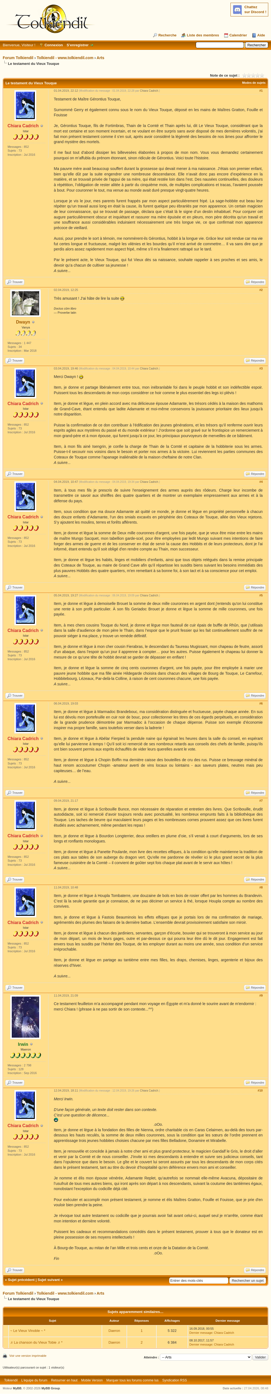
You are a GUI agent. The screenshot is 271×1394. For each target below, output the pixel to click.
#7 (261, 800)
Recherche (167, 35)
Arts (100, 58)
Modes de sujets (254, 82)
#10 (260, 1090)
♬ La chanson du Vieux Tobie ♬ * (36, 1342)
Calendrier (238, 35)
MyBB (17, 1388)
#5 (261, 595)
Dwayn (23, 322)
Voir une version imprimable (28, 1355)
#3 (261, 368)
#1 (261, 90)
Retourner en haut (64, 1380)
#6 (261, 703)
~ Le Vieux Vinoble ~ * (27, 1331)
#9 (261, 995)
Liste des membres (203, 35)
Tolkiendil (11, 1380)
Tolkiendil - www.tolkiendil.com (65, 58)
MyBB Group (50, 1388)
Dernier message (200, 1332)
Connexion (54, 45)
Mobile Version (92, 1380)
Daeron (114, 1331)
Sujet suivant (49, 1280)
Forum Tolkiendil (18, 58)
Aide (261, 35)
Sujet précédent (21, 1280)
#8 (261, 887)
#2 (261, 290)
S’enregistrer (77, 45)
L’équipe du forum (34, 1380)
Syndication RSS (174, 1380)
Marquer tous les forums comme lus (132, 1380)
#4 (261, 481)
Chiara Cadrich (149, 90)
